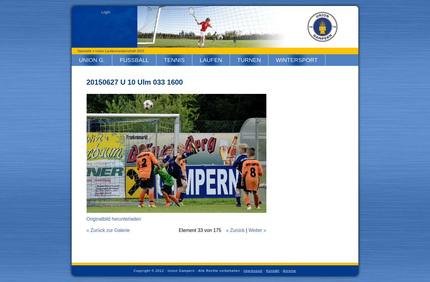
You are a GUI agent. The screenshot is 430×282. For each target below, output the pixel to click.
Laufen (211, 60)
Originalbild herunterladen (114, 218)
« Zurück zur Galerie (108, 230)
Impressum (253, 270)
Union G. (92, 60)
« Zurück (235, 230)
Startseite (85, 51)
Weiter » (257, 230)
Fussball (134, 60)
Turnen (249, 60)
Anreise (289, 270)
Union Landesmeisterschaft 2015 (119, 51)
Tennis (174, 60)
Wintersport (297, 60)
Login (106, 12)
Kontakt (272, 270)
